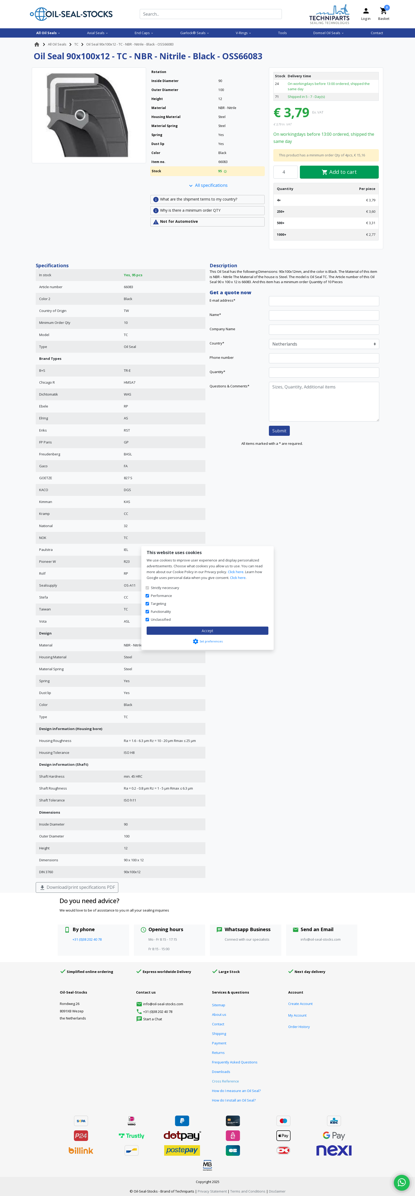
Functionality (161, 611)
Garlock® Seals (194, 32)
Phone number (222, 357)
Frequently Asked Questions (235, 1062)
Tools (282, 32)
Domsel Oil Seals (328, 32)
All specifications (208, 185)
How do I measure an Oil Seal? (236, 1090)
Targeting (158, 603)
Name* (215, 314)
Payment (219, 1043)
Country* (217, 343)
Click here (235, 571)
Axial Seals (97, 32)
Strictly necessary (165, 587)
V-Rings (243, 32)
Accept (207, 630)
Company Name (222, 329)
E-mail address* (222, 300)
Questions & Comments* (229, 386)
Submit (279, 431)
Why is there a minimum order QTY (186, 210)
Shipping (219, 1033)
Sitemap (218, 1005)
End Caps (144, 32)
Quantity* (217, 371)
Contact (377, 32)
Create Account (300, 1003)
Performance (161, 595)
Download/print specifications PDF (77, 887)
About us (219, 1014)
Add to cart (339, 172)
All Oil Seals (48, 32)
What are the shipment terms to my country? (195, 199)
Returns (218, 1052)
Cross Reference (225, 1081)
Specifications (52, 265)
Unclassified (161, 619)
